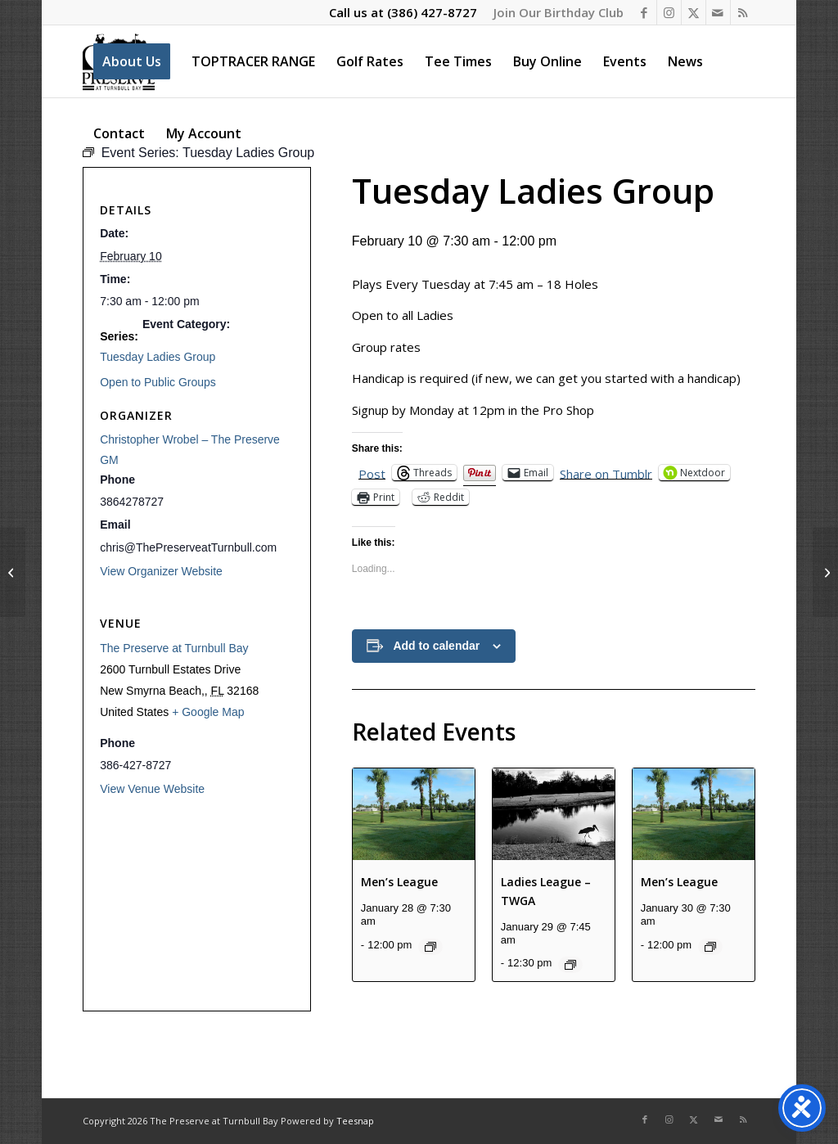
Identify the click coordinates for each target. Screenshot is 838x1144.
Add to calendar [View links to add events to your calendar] (436, 645)
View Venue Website (152, 788)
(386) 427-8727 (432, 12)
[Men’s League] (12, 572)
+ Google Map (208, 711)
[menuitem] (554, 12)
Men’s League (399, 882)
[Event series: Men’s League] (430, 947)
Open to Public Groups (158, 382)
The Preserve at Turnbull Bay (174, 648)
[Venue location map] (197, 902)
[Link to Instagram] (669, 12)
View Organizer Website (161, 571)
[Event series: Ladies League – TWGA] (570, 965)
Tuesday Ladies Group (157, 356)
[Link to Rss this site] (743, 12)
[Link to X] (693, 12)
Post (371, 473)
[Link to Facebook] (644, 12)
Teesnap (355, 1121)
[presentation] (414, 814)
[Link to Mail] (718, 12)
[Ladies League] (825, 572)
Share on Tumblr (606, 473)
